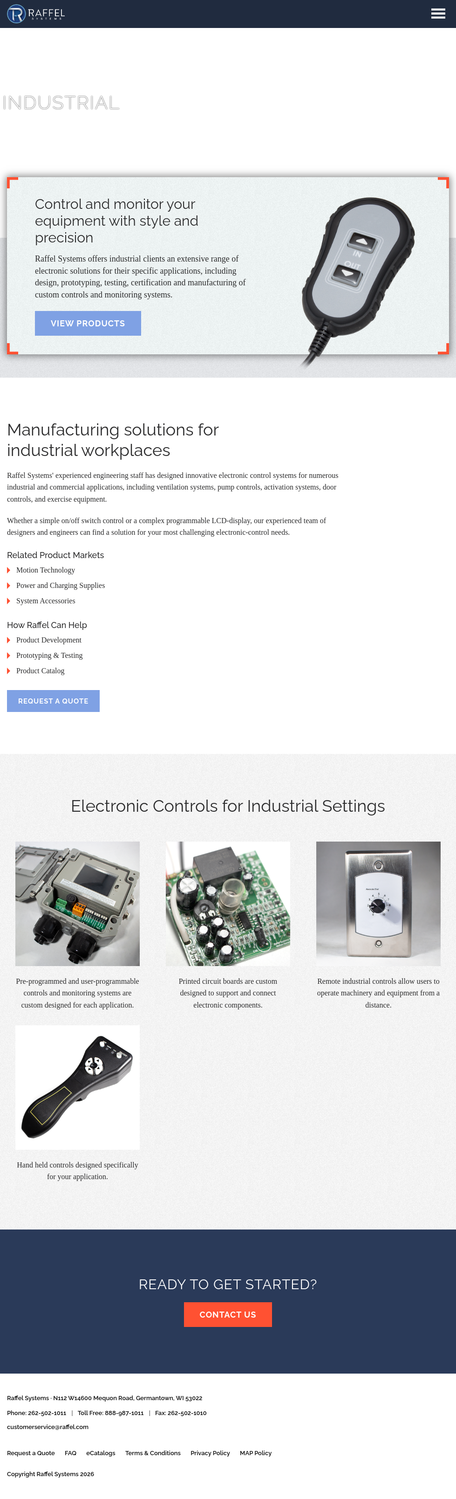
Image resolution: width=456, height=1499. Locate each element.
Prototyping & (49, 655)
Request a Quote (53, 701)
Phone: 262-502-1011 (36, 1412)
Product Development (49, 640)
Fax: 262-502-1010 (181, 1412)
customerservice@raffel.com (47, 1426)
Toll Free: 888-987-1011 (111, 1412)
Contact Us (228, 1315)
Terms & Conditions (153, 1453)
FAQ (70, 1453)
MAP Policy (256, 1453)
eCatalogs (100, 1453)
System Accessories (45, 601)
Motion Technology (45, 570)
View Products (88, 323)
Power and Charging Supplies (60, 585)
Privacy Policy (210, 1453)
